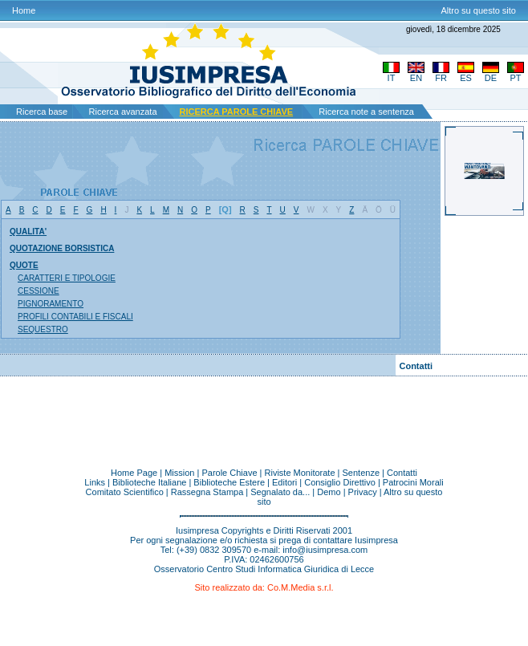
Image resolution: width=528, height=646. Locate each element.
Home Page (134, 472)
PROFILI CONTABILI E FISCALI (75, 316)
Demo (328, 492)
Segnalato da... (280, 492)
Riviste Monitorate (300, 472)
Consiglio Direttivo (340, 482)
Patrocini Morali (413, 482)
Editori (284, 482)
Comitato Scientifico (125, 492)
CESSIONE (38, 290)
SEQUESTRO (43, 329)
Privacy (362, 492)
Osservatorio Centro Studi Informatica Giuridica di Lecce (264, 569)
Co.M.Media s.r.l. (300, 587)
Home (23, 10)
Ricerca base (41, 111)
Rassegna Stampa (207, 492)
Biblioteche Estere (229, 482)
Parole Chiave (229, 472)
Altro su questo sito (478, 10)
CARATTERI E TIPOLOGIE (67, 278)
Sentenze (361, 472)
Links (94, 482)
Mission (179, 472)
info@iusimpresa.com (325, 550)
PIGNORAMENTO (50, 303)
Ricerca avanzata (123, 111)
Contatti (416, 366)
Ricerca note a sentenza (366, 111)
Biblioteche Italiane (149, 482)
